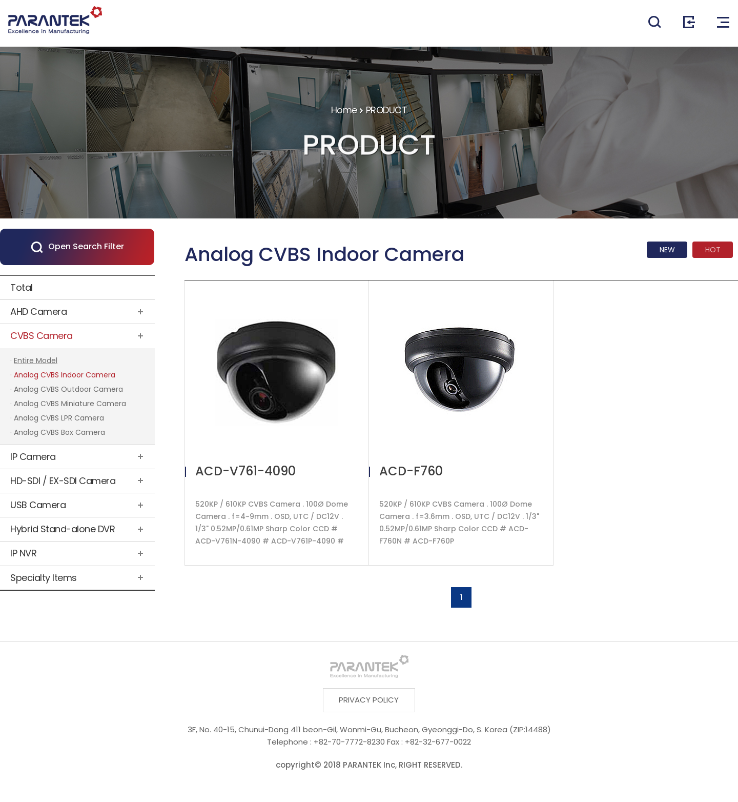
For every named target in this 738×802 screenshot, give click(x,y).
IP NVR (23, 553)
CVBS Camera (41, 335)
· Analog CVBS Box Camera (57, 432)
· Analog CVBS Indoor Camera (62, 375)
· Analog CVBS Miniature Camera (68, 403)
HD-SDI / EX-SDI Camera (62, 480)
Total (21, 287)
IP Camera (33, 456)
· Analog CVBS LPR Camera (57, 418)
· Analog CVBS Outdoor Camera (66, 389)
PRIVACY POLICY (369, 700)
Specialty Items (43, 577)
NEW (667, 250)
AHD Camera (38, 311)
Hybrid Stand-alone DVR (62, 529)
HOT (713, 250)
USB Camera (38, 504)
